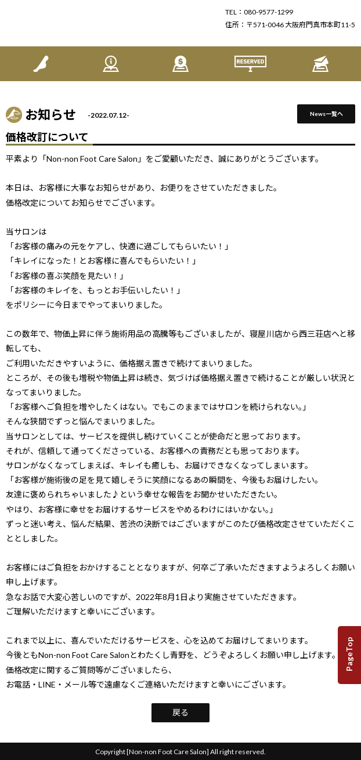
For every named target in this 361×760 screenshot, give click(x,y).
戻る (180, 712)
